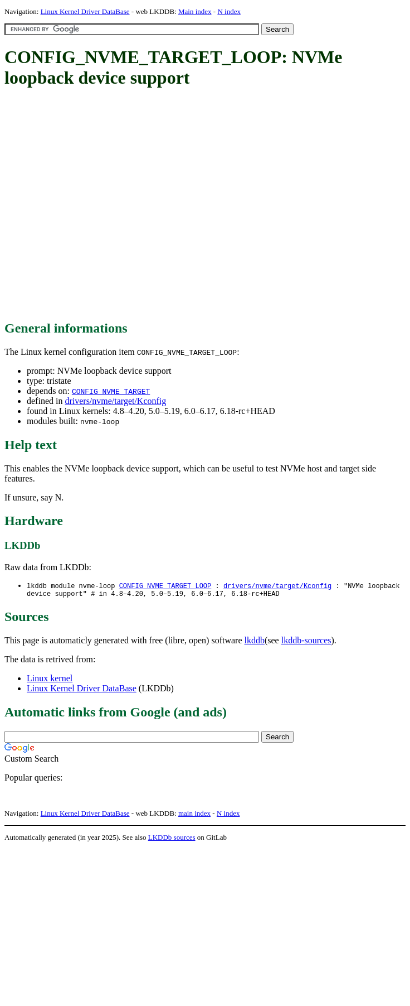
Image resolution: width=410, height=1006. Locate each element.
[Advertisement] (104, 205)
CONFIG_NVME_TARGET (111, 391)
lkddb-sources (306, 642)
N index (229, 11)
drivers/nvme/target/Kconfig (115, 401)
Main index (195, 11)
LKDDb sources (172, 839)
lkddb (255, 642)
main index (194, 815)
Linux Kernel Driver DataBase (85, 11)
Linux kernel (49, 680)
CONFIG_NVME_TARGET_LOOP (165, 586)
